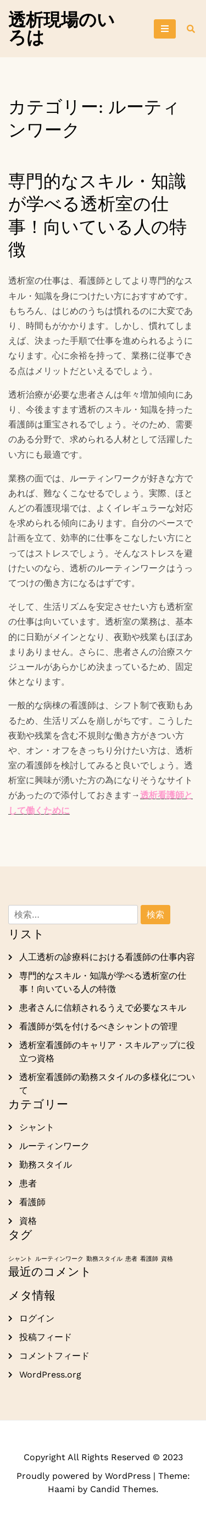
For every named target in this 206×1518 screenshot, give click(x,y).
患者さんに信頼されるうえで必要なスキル (102, 1007)
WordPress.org (50, 1374)
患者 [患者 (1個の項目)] (131, 1258)
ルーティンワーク (54, 1146)
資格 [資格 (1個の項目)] (167, 1258)
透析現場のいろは (61, 28)
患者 (28, 1183)
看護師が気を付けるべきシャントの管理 (98, 1026)
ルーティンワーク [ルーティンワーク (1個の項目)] (59, 1258)
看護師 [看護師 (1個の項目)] (149, 1258)
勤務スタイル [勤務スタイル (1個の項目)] (104, 1258)
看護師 (32, 1202)
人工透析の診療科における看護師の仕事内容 (107, 957)
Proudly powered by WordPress (84, 1476)
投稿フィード (45, 1337)
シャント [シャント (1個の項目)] (20, 1258)
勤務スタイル (45, 1164)
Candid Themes (123, 1489)
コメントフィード (54, 1356)
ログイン (36, 1318)
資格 (28, 1221)
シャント (36, 1127)
